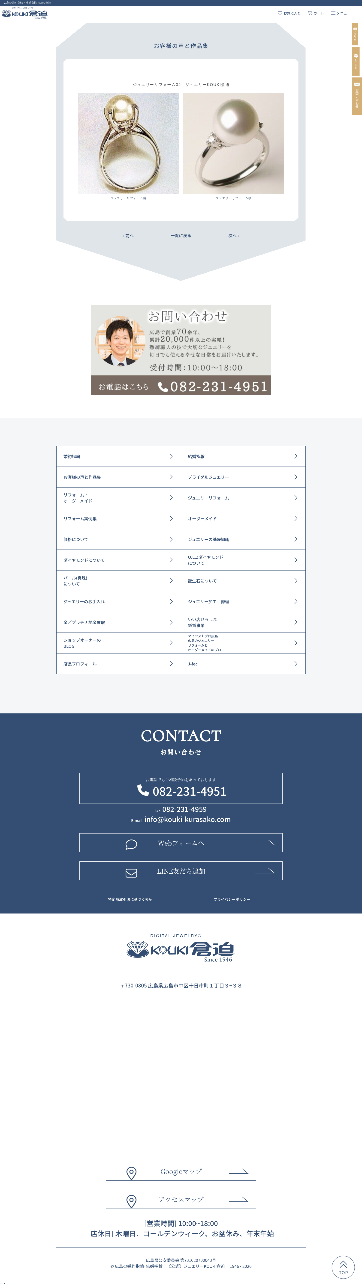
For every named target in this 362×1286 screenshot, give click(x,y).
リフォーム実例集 (80, 518)
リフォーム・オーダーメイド (77, 498)
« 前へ (128, 235)
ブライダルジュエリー (208, 477)
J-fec (193, 664)
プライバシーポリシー (232, 899)
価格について (75, 539)
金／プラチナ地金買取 (84, 622)
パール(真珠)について (75, 581)
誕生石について (202, 581)
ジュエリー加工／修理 (208, 601)
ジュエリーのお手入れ (84, 601)
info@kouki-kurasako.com (187, 819)
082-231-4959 (184, 809)
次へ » (234, 235)
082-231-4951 (190, 790)
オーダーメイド (202, 518)
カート (319, 13)
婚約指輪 (71, 456)
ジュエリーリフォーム (208, 498)
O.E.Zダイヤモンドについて (205, 560)
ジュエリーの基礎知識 (208, 539)
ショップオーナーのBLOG (82, 643)
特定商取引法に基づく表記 (130, 899)
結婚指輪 (196, 456)
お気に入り (292, 13)
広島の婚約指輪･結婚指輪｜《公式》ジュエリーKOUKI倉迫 (170, 1266)
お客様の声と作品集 (82, 477)
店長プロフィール (80, 664)
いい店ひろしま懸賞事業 (202, 622)
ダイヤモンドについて (84, 560)
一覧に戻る (181, 235)
